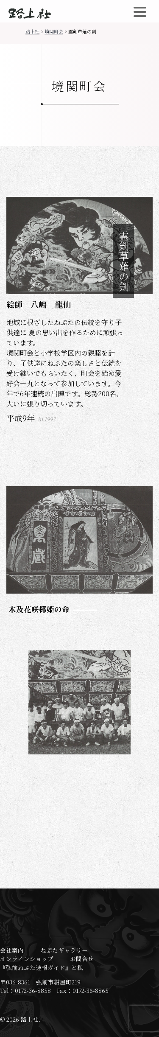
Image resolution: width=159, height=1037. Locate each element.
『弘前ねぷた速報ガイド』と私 (41, 967)
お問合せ (82, 958)
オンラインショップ (26, 958)
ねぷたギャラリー (64, 950)
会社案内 (12, 950)
